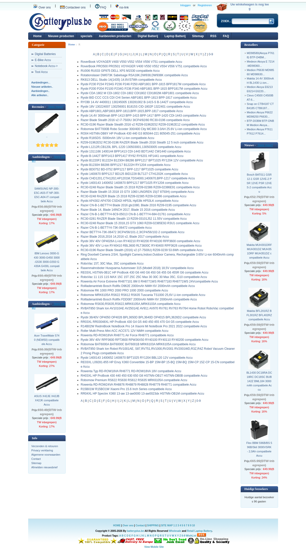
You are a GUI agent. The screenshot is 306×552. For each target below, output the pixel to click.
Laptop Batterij (175, 36)
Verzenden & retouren (44, 446)
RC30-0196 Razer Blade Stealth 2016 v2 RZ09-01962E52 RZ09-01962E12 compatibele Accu (143, 124)
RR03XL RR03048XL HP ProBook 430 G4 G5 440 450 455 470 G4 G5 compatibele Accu (140, 322)
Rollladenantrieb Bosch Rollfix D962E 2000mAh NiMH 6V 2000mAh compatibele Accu (138, 286)
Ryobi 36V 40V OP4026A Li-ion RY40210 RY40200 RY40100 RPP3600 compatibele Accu (140, 241)
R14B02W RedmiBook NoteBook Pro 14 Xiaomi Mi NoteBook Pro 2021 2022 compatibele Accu (144, 326)
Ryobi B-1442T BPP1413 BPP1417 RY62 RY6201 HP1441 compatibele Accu (132, 156)
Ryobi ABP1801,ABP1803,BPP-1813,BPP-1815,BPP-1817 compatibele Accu (132, 111)
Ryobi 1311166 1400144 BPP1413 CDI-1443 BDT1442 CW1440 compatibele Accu (136, 151)
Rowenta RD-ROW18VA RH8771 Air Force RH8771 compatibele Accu (127, 335)
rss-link (122, 7)
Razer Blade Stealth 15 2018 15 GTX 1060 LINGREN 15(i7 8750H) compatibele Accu (137, 192)
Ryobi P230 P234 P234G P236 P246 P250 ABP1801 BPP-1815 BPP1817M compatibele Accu (143, 84)
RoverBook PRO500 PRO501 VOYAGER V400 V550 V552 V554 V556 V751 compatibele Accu (144, 66)
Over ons (42, 7)
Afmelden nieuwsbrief (44, 467)
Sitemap (198, 36)
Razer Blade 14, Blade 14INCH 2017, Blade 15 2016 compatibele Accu (128, 209)
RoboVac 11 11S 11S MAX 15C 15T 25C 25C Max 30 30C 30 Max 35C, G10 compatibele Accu (144, 277)
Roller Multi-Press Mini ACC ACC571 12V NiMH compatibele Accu (124, 331)
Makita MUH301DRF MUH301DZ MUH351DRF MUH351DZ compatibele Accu (259, 251)
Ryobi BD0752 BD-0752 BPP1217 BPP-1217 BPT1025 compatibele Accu (129, 169)
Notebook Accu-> (46, 66)
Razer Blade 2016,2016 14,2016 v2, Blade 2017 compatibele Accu (125, 236)
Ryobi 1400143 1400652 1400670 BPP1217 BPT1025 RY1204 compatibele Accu (135, 183)
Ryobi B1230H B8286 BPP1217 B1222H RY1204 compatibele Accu (126, 165)
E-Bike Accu (43, 60)
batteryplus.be (135, 531)
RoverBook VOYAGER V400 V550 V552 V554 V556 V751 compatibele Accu (131, 62)
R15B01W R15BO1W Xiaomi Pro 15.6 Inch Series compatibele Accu (126, 389)
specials (86, 36)
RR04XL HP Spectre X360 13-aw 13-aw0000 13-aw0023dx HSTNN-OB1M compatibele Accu (142, 393)
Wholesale (175, 531)
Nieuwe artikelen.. (42, 86)
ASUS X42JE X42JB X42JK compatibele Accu (46, 400)
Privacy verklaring (42, 450)
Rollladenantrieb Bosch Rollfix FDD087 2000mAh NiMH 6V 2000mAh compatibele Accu (139, 299)
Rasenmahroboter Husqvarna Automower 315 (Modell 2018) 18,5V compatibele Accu (137, 268)
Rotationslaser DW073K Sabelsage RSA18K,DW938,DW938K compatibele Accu (134, 75)
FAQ (100, 7)
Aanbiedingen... (40, 82)
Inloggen (185, 5)
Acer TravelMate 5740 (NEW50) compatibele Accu (46, 339)
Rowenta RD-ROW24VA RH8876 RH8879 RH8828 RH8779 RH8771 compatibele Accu (138, 384)
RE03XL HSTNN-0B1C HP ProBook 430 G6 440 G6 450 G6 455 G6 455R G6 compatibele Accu (144, 272)
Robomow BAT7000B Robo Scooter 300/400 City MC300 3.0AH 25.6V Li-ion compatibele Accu (144, 129)
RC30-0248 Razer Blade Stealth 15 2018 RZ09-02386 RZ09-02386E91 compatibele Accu (140, 187)
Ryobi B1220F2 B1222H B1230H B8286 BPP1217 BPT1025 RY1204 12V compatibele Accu (142, 160)
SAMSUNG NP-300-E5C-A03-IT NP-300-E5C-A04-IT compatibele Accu (47, 195)
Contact (36, 458)
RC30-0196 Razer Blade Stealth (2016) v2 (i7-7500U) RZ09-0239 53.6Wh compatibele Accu (142, 250)
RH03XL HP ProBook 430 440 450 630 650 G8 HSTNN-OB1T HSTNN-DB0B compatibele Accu (144, 375)
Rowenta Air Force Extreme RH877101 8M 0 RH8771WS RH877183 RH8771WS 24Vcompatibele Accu (149, 281)
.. (46, 136)
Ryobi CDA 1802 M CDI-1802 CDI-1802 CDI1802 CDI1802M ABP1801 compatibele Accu (140, 93)
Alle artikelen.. (40, 95)
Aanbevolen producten (115, 36)
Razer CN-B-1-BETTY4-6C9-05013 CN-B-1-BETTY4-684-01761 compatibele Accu (136, 214)
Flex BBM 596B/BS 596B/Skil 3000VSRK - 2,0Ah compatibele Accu (259, 449)
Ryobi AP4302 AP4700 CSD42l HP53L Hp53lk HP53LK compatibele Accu (130, 201)
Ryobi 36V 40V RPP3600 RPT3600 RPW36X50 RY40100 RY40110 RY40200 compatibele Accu (144, 340)
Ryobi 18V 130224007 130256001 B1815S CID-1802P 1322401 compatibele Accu (135, 106)
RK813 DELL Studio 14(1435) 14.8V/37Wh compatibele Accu (121, 79)
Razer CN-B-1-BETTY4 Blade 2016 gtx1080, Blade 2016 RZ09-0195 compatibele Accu (138, 205)
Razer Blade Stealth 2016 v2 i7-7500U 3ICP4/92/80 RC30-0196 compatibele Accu (135, 120)
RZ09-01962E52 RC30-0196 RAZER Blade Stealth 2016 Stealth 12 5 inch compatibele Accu (142, 142)
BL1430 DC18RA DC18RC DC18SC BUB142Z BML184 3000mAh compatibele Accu (259, 381)
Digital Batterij (148, 36)
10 (193, 525)
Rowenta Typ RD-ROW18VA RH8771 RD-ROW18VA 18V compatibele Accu (131, 371)
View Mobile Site (154, 547)
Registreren (205, 5)
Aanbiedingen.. (40, 90)
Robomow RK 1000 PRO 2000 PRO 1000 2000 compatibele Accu (124, 290)
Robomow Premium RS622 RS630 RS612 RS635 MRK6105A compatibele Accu (134, 380)
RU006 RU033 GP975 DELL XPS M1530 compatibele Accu (120, 70)
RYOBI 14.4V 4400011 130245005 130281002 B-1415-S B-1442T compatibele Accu (137, 102)
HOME (117, 525)
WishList (191, 535)
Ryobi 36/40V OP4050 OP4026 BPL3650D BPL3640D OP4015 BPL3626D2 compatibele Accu (143, 317)
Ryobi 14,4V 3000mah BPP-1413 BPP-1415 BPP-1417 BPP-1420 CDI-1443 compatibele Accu (143, 115)
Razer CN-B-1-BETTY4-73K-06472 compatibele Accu (116, 227)
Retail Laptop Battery (199, 531)
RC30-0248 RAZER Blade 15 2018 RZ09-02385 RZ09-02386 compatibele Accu (134, 196)
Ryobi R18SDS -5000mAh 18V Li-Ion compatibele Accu (117, 138)
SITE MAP (167, 525)
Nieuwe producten (61, 36)
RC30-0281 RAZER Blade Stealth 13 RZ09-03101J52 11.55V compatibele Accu (134, 218)
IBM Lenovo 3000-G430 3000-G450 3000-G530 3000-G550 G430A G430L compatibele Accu (47, 262)
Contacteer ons (73, 7)
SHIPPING (153, 525)
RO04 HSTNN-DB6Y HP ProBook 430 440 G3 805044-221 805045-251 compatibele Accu (140, 133)
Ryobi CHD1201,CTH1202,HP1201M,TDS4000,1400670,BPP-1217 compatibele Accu (138, 178)
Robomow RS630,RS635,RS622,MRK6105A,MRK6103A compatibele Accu (131, 304)
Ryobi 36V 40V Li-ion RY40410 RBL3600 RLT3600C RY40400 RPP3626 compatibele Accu (141, 245)
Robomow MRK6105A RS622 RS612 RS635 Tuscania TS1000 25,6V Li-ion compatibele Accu (143, 295)
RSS (213, 36)
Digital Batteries (45, 54)
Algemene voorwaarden (45, 454)
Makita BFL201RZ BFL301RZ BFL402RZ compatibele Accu (259, 315)
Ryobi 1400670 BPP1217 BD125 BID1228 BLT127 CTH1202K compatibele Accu (134, 174)
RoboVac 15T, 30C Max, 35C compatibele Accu (112, 263)
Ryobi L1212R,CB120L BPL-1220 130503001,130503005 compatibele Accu (131, 147)
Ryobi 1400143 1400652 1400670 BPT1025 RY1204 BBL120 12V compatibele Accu (137, 357)
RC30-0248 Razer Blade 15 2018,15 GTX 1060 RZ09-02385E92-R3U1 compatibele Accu (140, 223)
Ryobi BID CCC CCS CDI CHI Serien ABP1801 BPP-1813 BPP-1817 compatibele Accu (139, 97)
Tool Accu (41, 72)
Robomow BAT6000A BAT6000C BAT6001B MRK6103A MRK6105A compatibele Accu (138, 344)
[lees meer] (55, 107)
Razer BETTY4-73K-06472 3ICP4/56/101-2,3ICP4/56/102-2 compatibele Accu (133, 232)
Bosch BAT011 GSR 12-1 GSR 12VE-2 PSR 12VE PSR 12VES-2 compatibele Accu (259, 183)
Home (37, 36)
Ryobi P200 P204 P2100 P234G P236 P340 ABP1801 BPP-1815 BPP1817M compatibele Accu (144, 88)
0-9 (211, 54)
